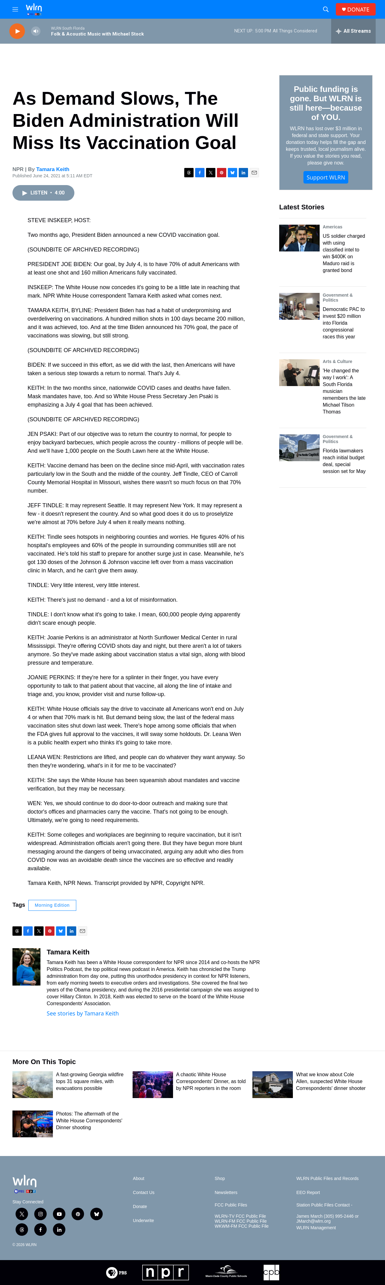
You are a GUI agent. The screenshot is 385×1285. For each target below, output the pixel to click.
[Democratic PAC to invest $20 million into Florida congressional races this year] (299, 306)
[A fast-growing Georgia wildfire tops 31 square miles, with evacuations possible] (32, 1084)
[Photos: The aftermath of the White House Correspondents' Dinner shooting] (32, 1124)
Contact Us (143, 1192)
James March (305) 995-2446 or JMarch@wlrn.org (327, 1219)
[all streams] (353, 31)
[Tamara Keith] (26, 967)
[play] (17, 31)
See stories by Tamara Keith (83, 1013)
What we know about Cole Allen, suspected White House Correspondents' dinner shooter (331, 1081)
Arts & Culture (337, 361)
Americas (332, 226)
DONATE (358, 9)
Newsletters (226, 1192)
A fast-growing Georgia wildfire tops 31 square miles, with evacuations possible (90, 1081)
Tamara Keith (52, 169)
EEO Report (308, 1192)
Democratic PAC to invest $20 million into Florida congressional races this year (344, 323)
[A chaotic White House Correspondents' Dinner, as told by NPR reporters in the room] (153, 1084)
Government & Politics (338, 298)
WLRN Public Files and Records (327, 1178)
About (138, 1178)
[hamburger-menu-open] (15, 9)
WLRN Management (316, 1227)
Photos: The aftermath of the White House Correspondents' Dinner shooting (89, 1120)
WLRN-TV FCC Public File (240, 1216)
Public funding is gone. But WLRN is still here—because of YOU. (325, 103)
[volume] (36, 31)
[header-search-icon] (326, 9)
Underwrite (143, 1220)
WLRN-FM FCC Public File (241, 1221)
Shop (220, 1178)
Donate (140, 1206)
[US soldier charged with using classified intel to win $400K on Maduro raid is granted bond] (299, 238)
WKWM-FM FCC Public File (242, 1226)
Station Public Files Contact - (324, 1205)
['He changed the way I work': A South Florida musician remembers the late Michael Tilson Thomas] (299, 372)
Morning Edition (52, 905)
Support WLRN (326, 177)
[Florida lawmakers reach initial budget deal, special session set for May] (299, 447)
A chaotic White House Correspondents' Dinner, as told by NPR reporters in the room (211, 1081)
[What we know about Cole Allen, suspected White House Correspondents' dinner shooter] (272, 1084)
